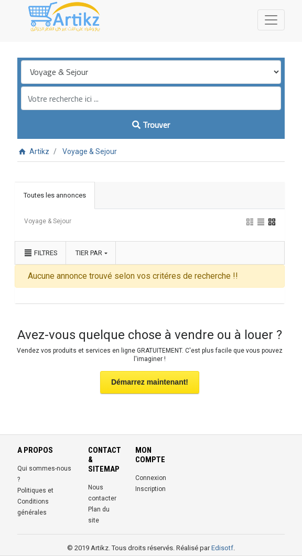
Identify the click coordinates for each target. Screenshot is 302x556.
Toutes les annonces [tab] (55, 195)
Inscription (150, 489)
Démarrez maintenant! (149, 382)
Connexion (150, 478)
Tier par (89, 253)
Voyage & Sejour (89, 151)
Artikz (33, 151)
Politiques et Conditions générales (35, 501)
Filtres (40, 253)
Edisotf (222, 548)
